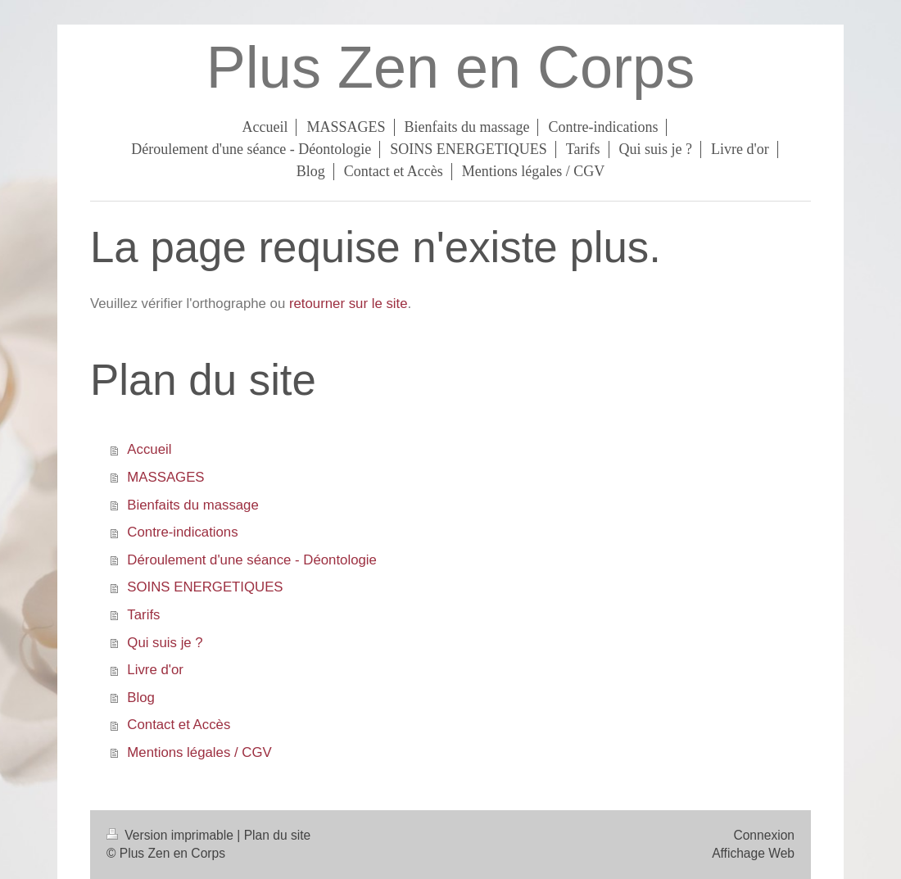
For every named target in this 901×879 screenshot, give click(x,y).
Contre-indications (182, 532)
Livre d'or (155, 669)
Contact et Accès (178, 724)
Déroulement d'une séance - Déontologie (252, 560)
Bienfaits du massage (192, 505)
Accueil (149, 449)
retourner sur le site (348, 303)
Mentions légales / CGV (199, 752)
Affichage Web (753, 853)
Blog (141, 697)
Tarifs (143, 615)
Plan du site (277, 835)
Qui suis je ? (164, 642)
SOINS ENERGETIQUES (205, 587)
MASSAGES (165, 477)
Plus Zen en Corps (450, 67)
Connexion (764, 835)
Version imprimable (171, 835)
